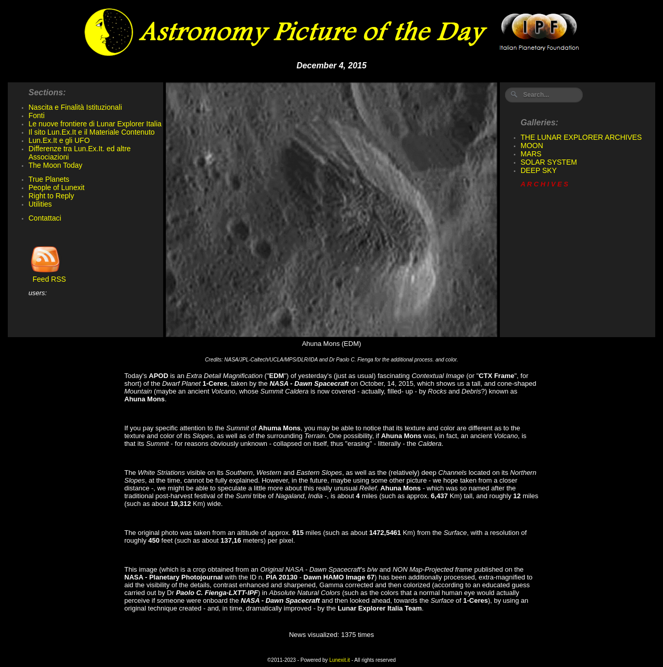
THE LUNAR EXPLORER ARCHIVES (581, 137)
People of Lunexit (56, 187)
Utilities (40, 204)
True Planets (48, 179)
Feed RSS (47, 275)
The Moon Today (55, 165)
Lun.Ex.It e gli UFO (59, 140)
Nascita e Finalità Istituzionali (75, 107)
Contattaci (44, 218)
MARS (531, 154)
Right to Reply (51, 196)
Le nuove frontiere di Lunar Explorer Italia (95, 124)
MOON (532, 145)
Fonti (36, 115)
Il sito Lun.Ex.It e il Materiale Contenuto (91, 132)
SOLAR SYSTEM (549, 162)
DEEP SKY (539, 170)
